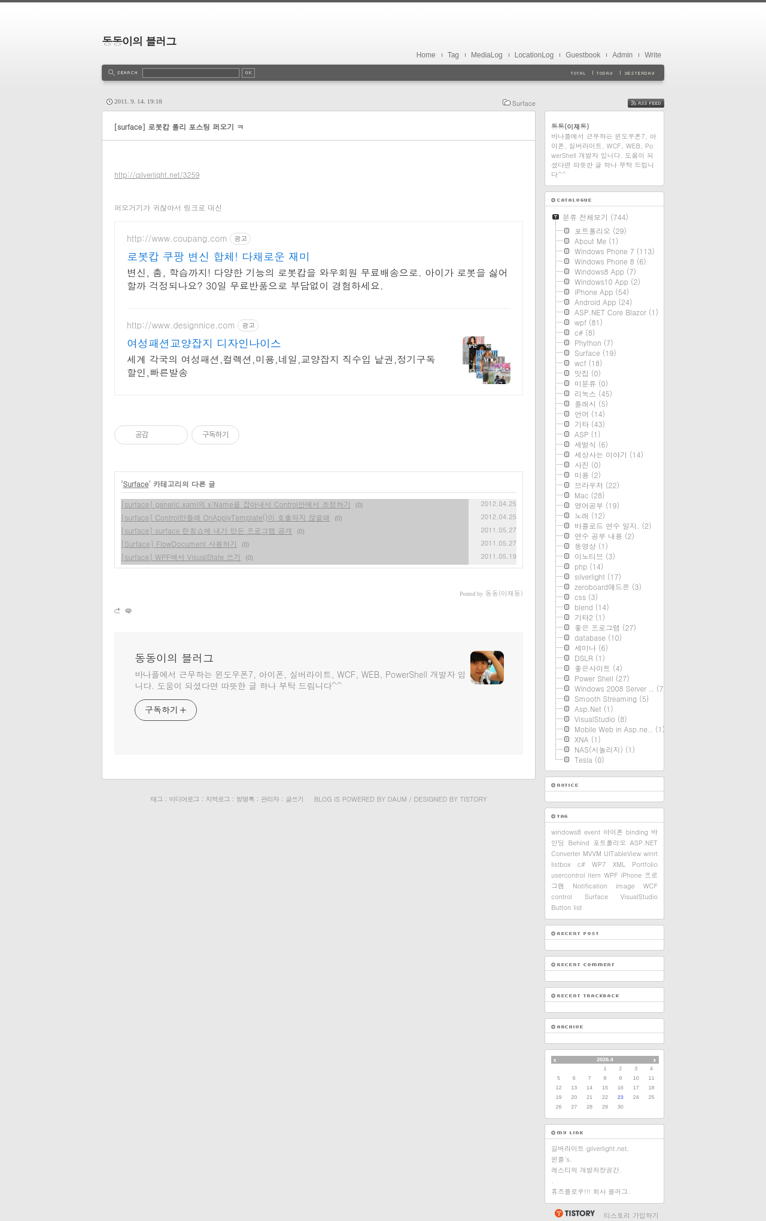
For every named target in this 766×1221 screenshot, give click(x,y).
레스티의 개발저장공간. (586, 1169)
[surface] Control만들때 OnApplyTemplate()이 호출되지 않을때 (225, 517)
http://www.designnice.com (181, 325)
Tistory (473, 798)
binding (637, 831)
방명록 (245, 798)
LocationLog (534, 55)
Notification (590, 885)
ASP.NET (644, 842)
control (561, 896)
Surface (524, 103)
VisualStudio (639, 896)
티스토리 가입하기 (631, 1215)
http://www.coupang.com (177, 238)
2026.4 (605, 1059)
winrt (650, 853)
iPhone (631, 874)
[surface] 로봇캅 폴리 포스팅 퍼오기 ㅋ (179, 126)
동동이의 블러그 (139, 41)
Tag (453, 55)
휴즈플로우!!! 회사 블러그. (591, 1191)
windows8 (566, 831)
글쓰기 (294, 798)
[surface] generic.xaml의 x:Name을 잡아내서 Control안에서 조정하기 (236, 504)
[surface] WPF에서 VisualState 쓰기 (181, 557)
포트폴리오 (609, 842)
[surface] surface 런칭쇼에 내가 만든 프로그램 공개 (206, 530)
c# (581, 864)
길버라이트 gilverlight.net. (590, 1148)
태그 (156, 798)
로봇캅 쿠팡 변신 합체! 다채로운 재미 (218, 256)
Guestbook (583, 55)
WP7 (599, 864)
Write (653, 55)
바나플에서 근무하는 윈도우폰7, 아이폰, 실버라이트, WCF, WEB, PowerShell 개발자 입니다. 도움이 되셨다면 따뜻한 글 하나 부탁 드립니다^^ (300, 680)
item (594, 874)
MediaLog (487, 55)
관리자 (270, 798)
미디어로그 (184, 798)
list (577, 907)
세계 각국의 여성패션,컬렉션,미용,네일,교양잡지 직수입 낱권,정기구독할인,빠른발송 (281, 365)
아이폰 (613, 831)
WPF (611, 874)
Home (426, 55)
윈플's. (561, 1159)
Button (561, 907)
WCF (650, 885)
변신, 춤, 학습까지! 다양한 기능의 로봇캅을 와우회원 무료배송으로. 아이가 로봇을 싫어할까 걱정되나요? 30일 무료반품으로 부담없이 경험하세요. (317, 279)
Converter (565, 853)
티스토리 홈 (574, 1213)
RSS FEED (655, 103)
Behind (578, 842)
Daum (397, 798)
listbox (561, 864)
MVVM (592, 853)
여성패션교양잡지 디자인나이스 (204, 343)
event (592, 831)
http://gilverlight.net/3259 (156, 174)
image (625, 885)
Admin (622, 55)
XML (619, 864)
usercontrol (568, 874)
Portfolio (645, 864)
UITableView (622, 853)
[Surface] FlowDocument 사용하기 (179, 543)
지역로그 (218, 798)
